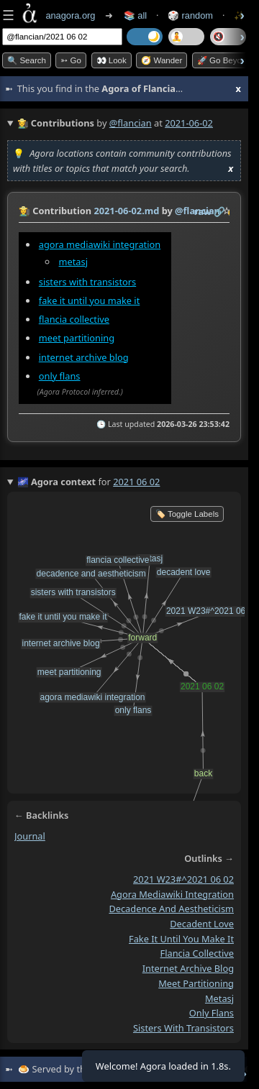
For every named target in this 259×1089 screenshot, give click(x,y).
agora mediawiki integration (99, 244)
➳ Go (70, 60)
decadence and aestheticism (171, 908)
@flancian (130, 122)
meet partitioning (76, 337)
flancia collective (74, 319)
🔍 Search (26, 60)
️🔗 (219, 211)
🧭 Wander (161, 60)
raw (203, 211)
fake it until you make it (89, 300)
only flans (60, 375)
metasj (73, 261)
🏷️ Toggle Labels (187, 514)
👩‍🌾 (24, 210)
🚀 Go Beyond (224, 60)
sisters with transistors (87, 281)
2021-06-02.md (126, 210)
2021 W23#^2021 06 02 (183, 879)
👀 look (111, 60)
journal (29, 836)
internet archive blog (84, 356)
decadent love (202, 923)
